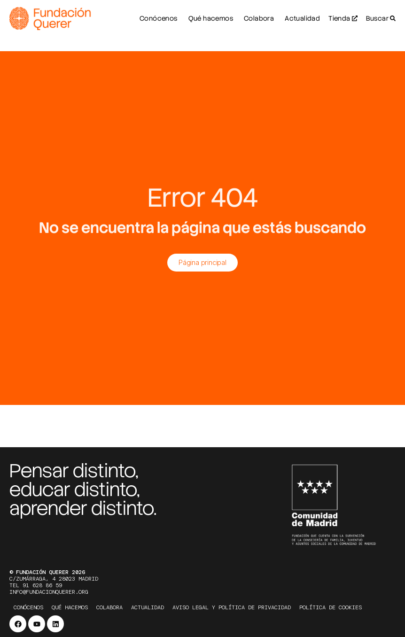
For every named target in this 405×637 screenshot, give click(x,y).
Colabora (109, 607)
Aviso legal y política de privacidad (231, 607)
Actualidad (147, 607)
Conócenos (28, 607)
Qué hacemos (70, 607)
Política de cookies (330, 607)
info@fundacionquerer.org (48, 592)
